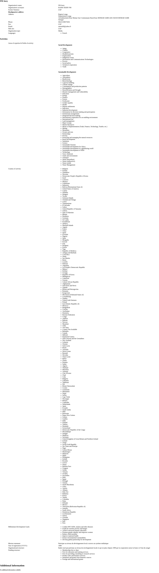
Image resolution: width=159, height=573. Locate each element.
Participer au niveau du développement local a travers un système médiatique (83, 543)
